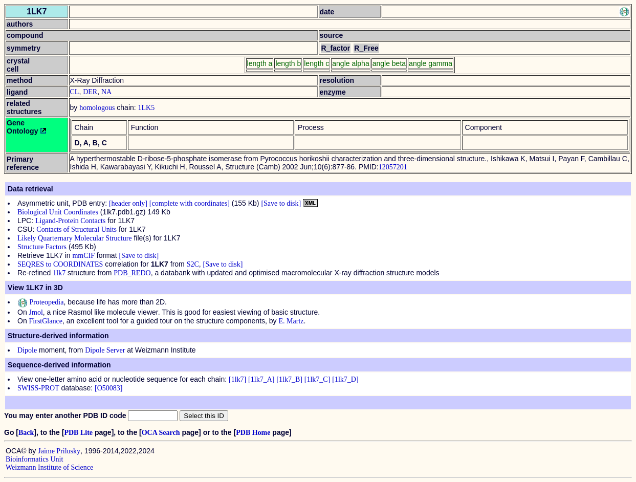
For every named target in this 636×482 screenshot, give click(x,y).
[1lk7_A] (261, 379)
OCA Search (161, 432)
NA (106, 92)
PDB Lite (78, 432)
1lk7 (59, 273)
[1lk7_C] (317, 379)
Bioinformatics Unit (34, 459)
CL (74, 92)
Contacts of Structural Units (76, 229)
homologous (97, 108)
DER (90, 92)
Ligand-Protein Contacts (70, 221)
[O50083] (108, 388)
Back (26, 432)
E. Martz (291, 321)
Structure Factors (42, 247)
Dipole (27, 350)
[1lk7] (237, 379)
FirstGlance (45, 321)
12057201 (393, 167)
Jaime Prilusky (59, 451)
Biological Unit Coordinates (57, 212)
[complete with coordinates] (189, 203)
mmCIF (83, 255)
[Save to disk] (281, 203)
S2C (193, 264)
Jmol (36, 312)
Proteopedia (40, 302)
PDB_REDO (132, 273)
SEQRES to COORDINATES (60, 264)
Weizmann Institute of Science (49, 467)
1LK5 (146, 108)
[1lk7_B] (289, 379)
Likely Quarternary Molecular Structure (74, 238)
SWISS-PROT (38, 388)
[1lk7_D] (345, 379)
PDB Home (253, 432)
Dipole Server (105, 350)
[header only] (128, 203)
